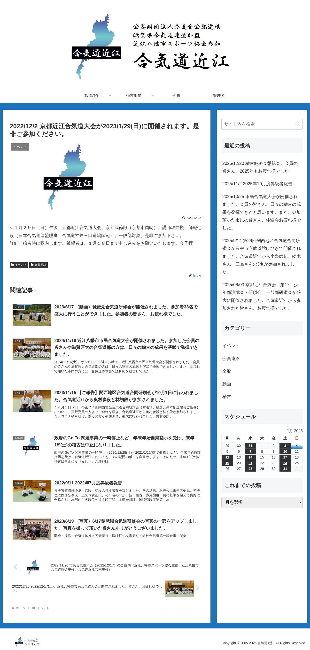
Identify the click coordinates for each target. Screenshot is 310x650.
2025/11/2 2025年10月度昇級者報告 (257, 183)
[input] (262, 124)
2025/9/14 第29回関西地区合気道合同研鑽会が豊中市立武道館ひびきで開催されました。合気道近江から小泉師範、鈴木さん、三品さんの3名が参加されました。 (261, 256)
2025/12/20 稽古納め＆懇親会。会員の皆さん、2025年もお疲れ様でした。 (260, 167)
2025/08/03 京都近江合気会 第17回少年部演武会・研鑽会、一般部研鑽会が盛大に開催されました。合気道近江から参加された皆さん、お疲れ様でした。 (261, 296)
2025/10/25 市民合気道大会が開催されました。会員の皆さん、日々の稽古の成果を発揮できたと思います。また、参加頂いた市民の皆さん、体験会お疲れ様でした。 (261, 212)
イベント (19, 264)
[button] (298, 124)
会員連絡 (38, 264)
